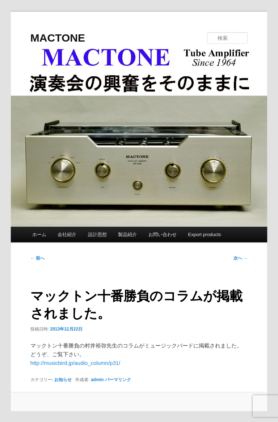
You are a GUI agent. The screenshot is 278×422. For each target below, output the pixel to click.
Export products (204, 234)
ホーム (39, 234)
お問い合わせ (162, 234)
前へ (37, 258)
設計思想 (97, 234)
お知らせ (63, 379)
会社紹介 (67, 234)
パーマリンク (118, 379)
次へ (240, 258)
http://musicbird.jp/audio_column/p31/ (75, 363)
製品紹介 (127, 234)
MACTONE (57, 38)
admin (97, 379)
